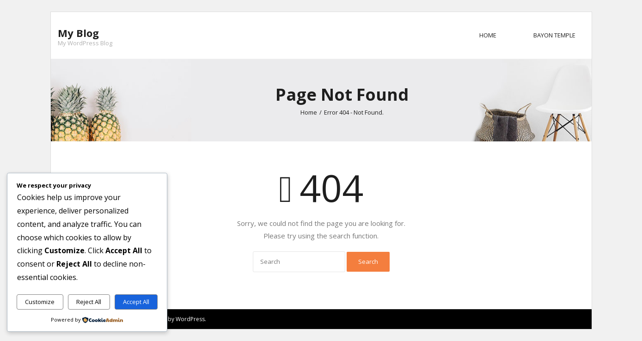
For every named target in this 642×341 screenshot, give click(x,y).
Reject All (88, 302)
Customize (40, 302)
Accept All (136, 302)
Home (487, 35)
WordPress (190, 319)
